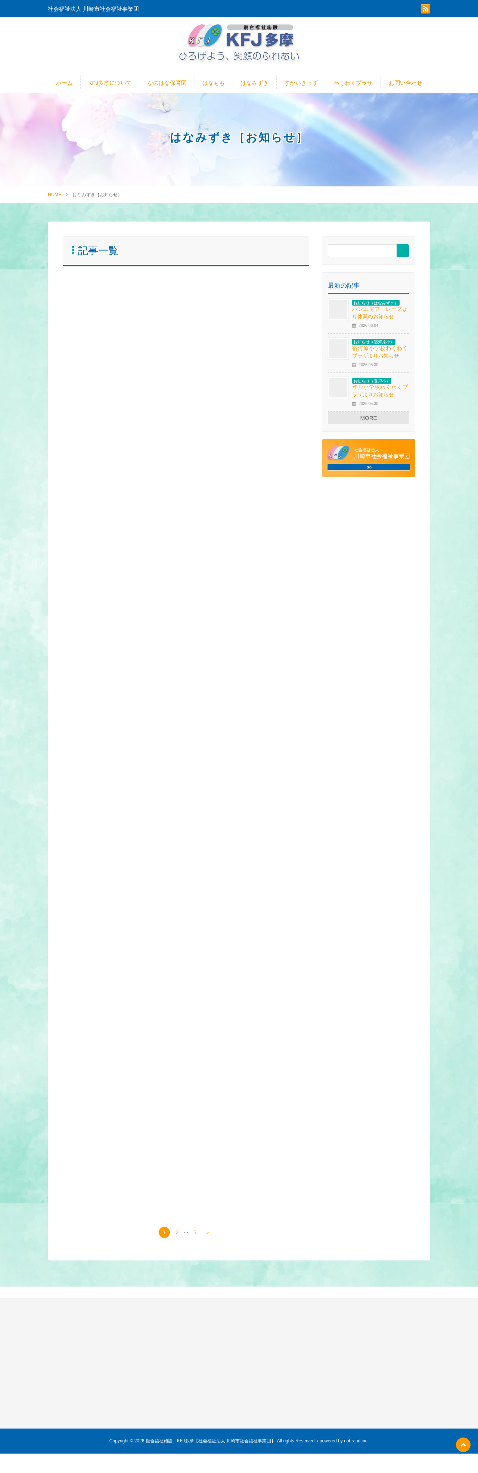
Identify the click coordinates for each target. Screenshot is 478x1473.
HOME (54, 199)
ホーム (64, 88)
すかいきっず (301, 88)
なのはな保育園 (167, 88)
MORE (368, 423)
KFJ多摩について (110, 88)
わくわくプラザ (353, 88)
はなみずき (254, 88)
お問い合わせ (405, 88)
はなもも (213, 88)
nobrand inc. (356, 1460)
